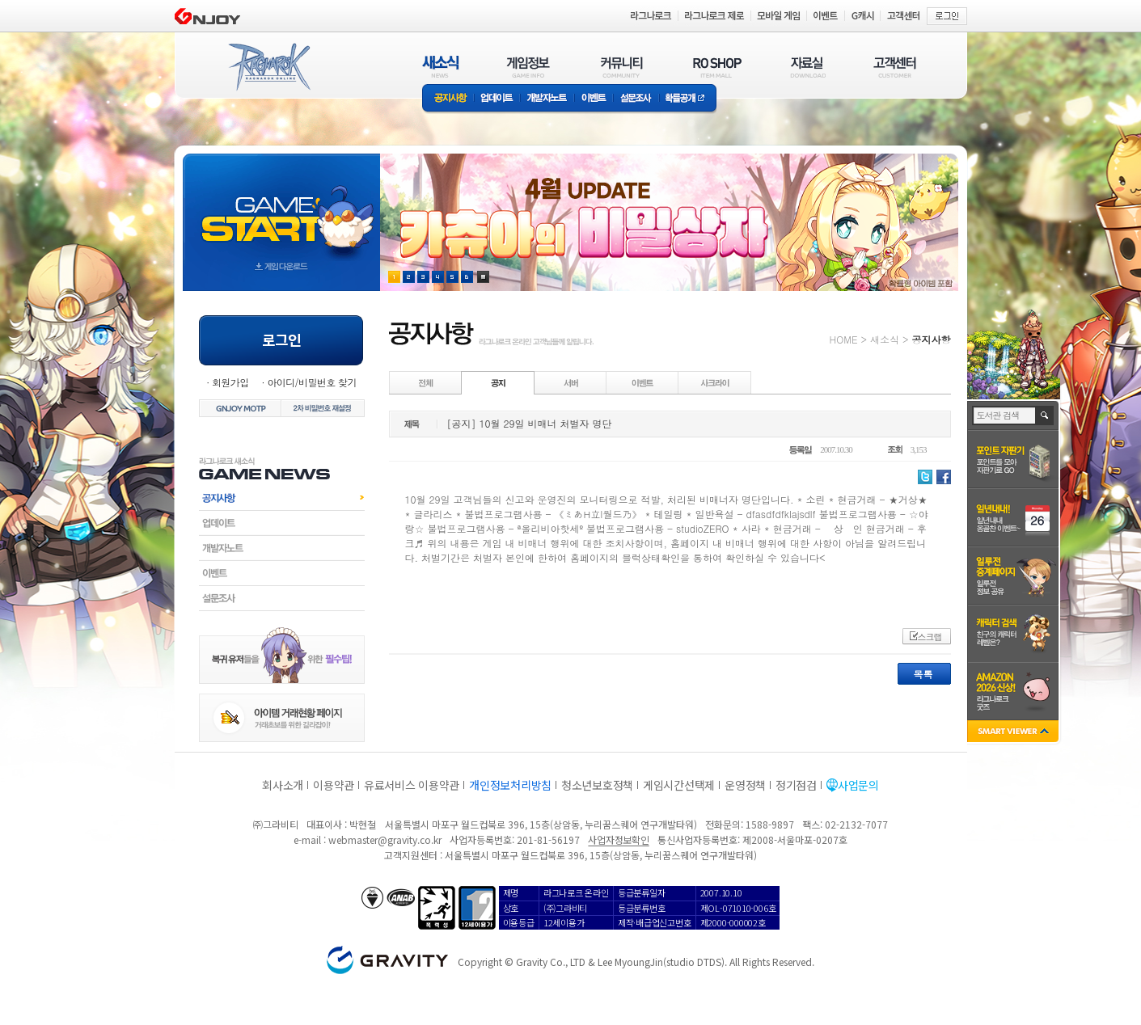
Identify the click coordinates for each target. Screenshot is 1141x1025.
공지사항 (448, 99)
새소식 (884, 339)
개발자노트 (547, 99)
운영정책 (745, 785)
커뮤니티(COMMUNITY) (622, 67)
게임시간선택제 (679, 785)
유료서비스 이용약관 (411, 785)
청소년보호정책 (597, 785)
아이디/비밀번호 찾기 (311, 382)
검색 (1045, 415)
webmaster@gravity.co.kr (385, 839)
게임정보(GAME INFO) (528, 67)
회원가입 (230, 382)
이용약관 (333, 785)
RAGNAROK (268, 67)
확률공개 (687, 99)
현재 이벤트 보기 (483, 277)
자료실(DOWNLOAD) (807, 67)
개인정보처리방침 (510, 785)
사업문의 (858, 785)
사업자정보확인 (618, 839)
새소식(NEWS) (440, 67)
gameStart (281, 207)
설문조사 (636, 99)
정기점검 (796, 785)
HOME (844, 339)
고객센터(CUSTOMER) (895, 67)
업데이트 (497, 99)
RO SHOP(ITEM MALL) (717, 67)
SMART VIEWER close (1014, 732)
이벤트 (593, 99)
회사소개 (282, 785)
